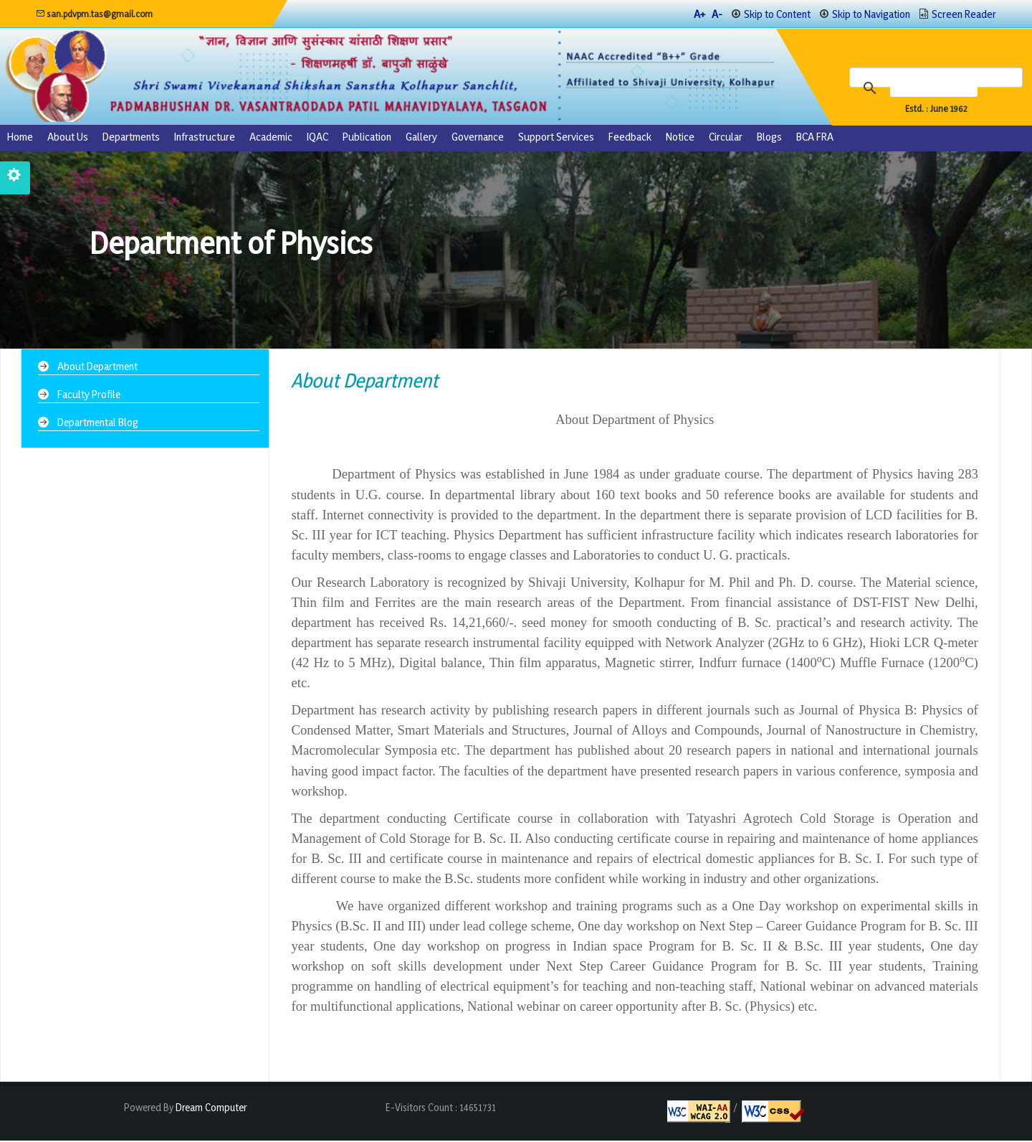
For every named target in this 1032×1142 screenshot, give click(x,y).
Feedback (629, 138)
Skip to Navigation (871, 14)
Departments (131, 138)
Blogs (769, 138)
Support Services (556, 138)
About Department (98, 367)
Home (20, 138)
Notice (680, 138)
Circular (725, 138)
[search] (939, 89)
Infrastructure (204, 138)
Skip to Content (777, 14)
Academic (270, 138)
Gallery (421, 138)
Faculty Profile (89, 395)
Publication (367, 138)
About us (67, 138)
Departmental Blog (98, 422)
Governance (478, 138)
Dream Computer (210, 1109)
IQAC (317, 138)
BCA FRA (814, 138)
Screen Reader (964, 14)
